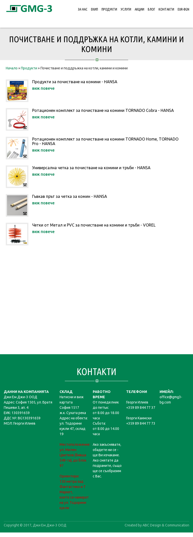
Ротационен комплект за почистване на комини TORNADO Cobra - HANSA (103, 110)
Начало (12, 68)
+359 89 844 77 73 (140, 423)
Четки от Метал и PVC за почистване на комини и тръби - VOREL (94, 225)
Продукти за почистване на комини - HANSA (74, 81)
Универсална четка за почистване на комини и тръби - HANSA (91, 167)
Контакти (166, 9)
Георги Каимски (139, 418)
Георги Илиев (137, 402)
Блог (151, 9)
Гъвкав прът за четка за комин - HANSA (69, 196)
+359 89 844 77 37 (140, 408)
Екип (94, 9)
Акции (139, 9)
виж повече (43, 88)
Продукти (109, 9)
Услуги (126, 9)
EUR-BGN (183, 9)
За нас (82, 9)
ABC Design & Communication (165, 525)
